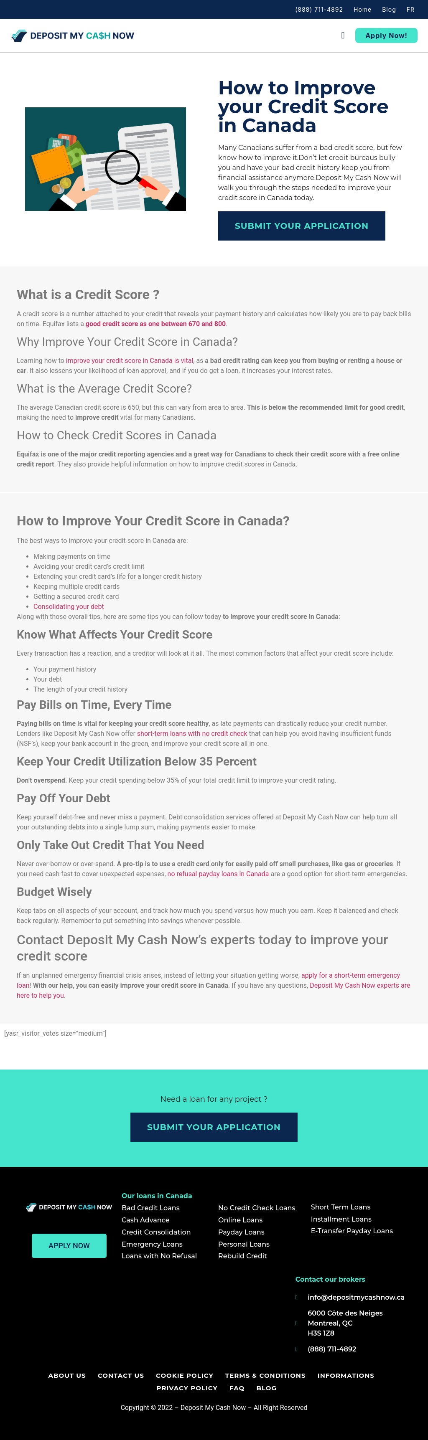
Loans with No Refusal (159, 1256)
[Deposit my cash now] (156, 1317)
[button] (343, 36)
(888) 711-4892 (319, 9)
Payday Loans (241, 1232)
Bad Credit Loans (151, 1208)
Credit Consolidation (156, 1232)
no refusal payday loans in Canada (218, 874)
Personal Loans (244, 1244)
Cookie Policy (185, 1375)
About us (69, 1375)
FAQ (237, 1388)
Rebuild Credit (242, 1256)
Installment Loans (341, 1219)
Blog (389, 9)
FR (411, 9)
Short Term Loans (341, 1207)
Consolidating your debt (68, 607)
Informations (344, 1375)
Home (363, 9)
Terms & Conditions (264, 1375)
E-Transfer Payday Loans (352, 1231)
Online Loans (240, 1220)
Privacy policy (188, 1388)
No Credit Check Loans (257, 1208)
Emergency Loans (152, 1244)
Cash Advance (146, 1220)
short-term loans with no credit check (192, 734)
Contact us (122, 1375)
